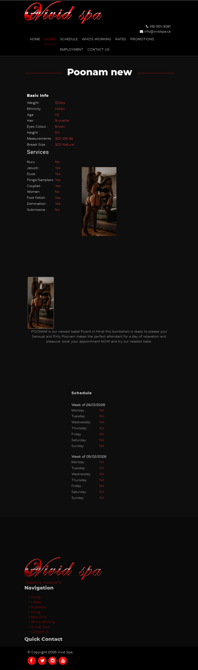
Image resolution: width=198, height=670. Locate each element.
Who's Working (96, 38)
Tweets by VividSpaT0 (43, 612)
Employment (71, 48)
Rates (120, 38)
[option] (41, 260)
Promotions (142, 38)
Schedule (69, 38)
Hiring (34, 642)
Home (35, 38)
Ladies (50, 38)
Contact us (98, 48)
